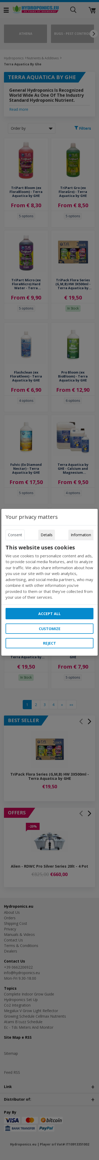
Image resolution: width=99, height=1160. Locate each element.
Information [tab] (81, 534)
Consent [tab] (15, 534)
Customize (49, 628)
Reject (49, 643)
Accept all (49, 613)
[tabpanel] (50, 572)
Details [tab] (47, 534)
